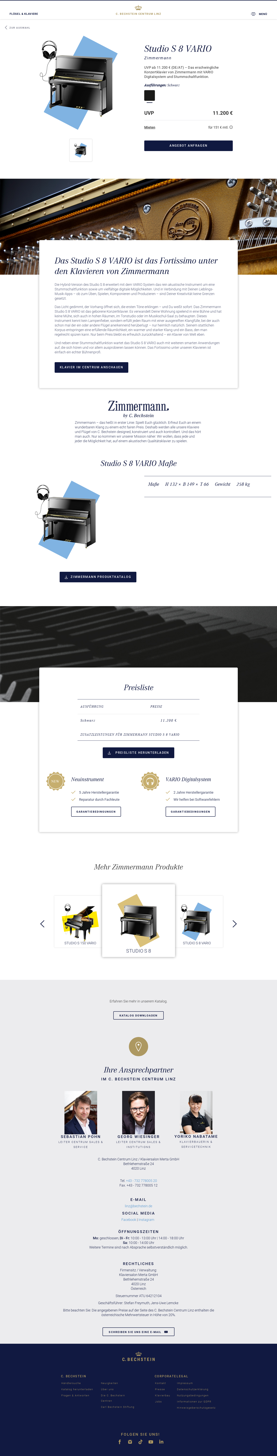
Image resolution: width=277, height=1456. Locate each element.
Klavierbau (162, 1395)
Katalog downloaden (138, 1015)
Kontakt (160, 1383)
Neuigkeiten (109, 1383)
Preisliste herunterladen (138, 752)
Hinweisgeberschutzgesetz (196, 1407)
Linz (138, 13)
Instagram (146, 1220)
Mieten (149, 127)
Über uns (107, 1389)
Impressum (185, 1383)
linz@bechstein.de (138, 1206)
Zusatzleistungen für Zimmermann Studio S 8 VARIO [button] (129, 734)
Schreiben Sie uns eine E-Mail (138, 1332)
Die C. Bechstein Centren (113, 1398)
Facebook (128, 1220)
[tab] (139, 734)
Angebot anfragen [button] (188, 145)
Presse (160, 1389)
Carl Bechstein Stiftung (117, 1407)
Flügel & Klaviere (24, 13)
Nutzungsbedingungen (193, 1395)
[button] (80, 150)
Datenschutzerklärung (192, 1389)
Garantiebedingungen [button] (96, 811)
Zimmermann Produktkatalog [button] (98, 577)
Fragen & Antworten (75, 1395)
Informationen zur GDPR (194, 1401)
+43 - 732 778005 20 (141, 1181)
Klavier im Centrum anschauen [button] (91, 367)
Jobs (158, 1401)
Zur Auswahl (17, 27)
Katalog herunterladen (77, 1389)
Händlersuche (71, 1383)
